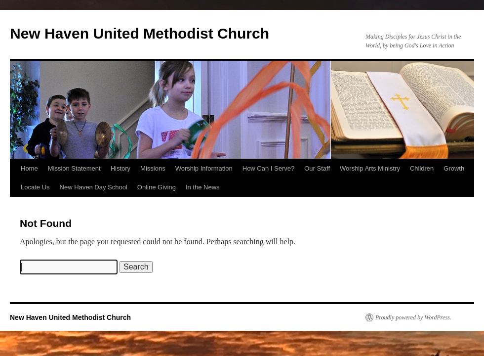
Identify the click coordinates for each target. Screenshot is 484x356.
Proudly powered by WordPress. (413, 317)
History (120, 168)
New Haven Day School (93, 187)
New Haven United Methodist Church (139, 33)
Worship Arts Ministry (370, 168)
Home (29, 168)
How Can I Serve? (268, 168)
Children (422, 168)
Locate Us (35, 187)
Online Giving (156, 187)
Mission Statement (74, 168)
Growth (454, 168)
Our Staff (317, 168)
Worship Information (204, 168)
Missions (152, 168)
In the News (203, 187)
